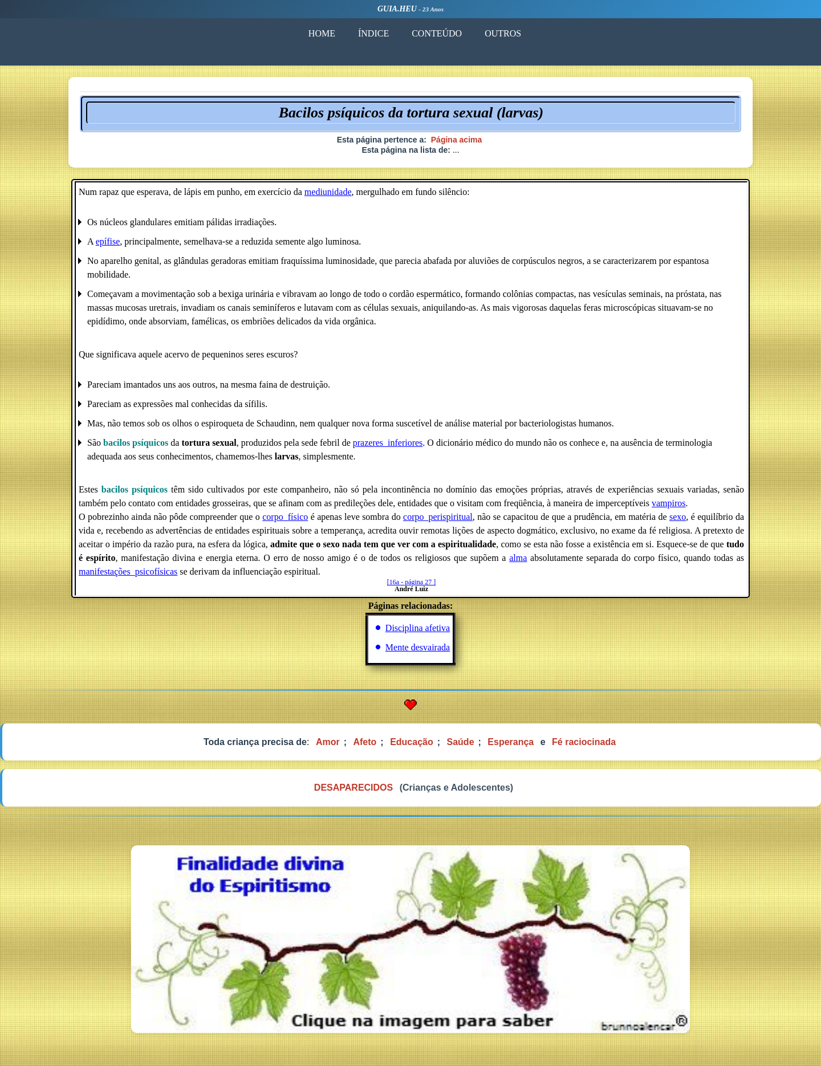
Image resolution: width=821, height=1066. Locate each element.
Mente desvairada (417, 647)
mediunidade (328, 192)
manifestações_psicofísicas (128, 571)
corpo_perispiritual (438, 517)
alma (518, 558)
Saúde (460, 742)
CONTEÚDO (437, 33)
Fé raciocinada (584, 742)
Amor (328, 742)
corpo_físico (285, 517)
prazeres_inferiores (388, 442)
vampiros (669, 503)
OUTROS (503, 33)
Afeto (364, 742)
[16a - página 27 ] (411, 582)
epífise (108, 241)
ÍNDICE (373, 33)
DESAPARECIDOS (353, 787)
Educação (411, 742)
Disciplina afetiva (417, 628)
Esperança (510, 742)
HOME (321, 33)
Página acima (456, 139)
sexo (677, 517)
